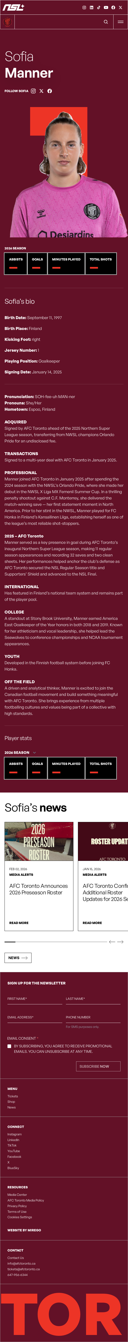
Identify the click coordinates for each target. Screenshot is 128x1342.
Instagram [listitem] (14, 1134)
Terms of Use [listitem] (17, 1211)
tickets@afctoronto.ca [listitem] (23, 1269)
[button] (112, 942)
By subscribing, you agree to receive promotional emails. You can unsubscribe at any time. (63, 1049)
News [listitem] (11, 1107)
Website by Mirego (24, 1230)
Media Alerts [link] (21, 874)
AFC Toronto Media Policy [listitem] (25, 1200)
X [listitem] (8, 1162)
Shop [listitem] (11, 1101)
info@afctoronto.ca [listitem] (21, 1263)
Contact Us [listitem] (15, 1258)
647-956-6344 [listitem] (17, 1275)
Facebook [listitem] (14, 1156)
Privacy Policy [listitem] (17, 1206)
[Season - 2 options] (22, 752)
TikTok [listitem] (12, 1145)
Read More (19, 923)
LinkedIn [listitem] (13, 1140)
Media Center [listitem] (17, 1194)
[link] (84, 7)
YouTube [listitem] (13, 1151)
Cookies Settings (19, 1217)
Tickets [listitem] (12, 1096)
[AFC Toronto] (13, 7)
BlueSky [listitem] (13, 1168)
